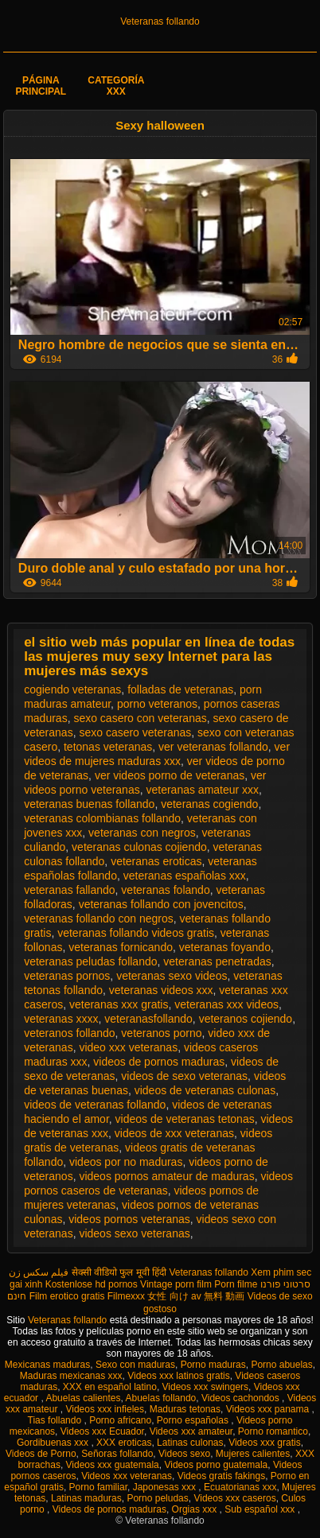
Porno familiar (98, 1487)
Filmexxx (126, 1296)
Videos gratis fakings (222, 1476)
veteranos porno (161, 1033)
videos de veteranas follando (95, 1104)
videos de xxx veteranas (174, 1133)
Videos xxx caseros (234, 1498)
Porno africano (120, 1420)
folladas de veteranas (180, 689)
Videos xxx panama (269, 1409)
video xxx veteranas (128, 1047)
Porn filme (235, 1284)
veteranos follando (69, 1033)
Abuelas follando (161, 1398)
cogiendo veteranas (72, 689)
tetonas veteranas (108, 746)
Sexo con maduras (135, 1364)
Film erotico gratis (67, 1296)
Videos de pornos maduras (109, 1509)
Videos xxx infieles (104, 1409)
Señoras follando (117, 1453)
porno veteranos (157, 703)
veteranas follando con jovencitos (161, 904)
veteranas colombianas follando (102, 818)
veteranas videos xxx (161, 990)
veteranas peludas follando (90, 961)
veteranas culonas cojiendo (139, 847)
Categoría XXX (116, 86)
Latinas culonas (190, 1442)
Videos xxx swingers (205, 1386)
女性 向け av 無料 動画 (195, 1296)
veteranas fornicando (120, 947)
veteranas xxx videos (226, 1004)
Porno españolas (194, 1420)
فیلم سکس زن (39, 1272)
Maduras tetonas (185, 1409)
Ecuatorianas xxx (240, 1487)
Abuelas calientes (82, 1398)
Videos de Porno (41, 1453)
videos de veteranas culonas (205, 1090)
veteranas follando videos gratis (135, 932)
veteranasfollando (148, 1018)
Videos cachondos (241, 1398)
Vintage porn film (176, 1284)
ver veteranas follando (213, 746)
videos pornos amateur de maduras (166, 1176)
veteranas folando (165, 890)
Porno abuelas (281, 1364)
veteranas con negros (142, 832)
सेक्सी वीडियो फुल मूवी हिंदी (119, 1272)
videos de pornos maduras (158, 1061)
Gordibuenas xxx (54, 1442)
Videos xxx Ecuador (102, 1431)
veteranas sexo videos (171, 975)
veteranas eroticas (156, 861)
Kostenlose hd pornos (91, 1284)
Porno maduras (213, 1364)
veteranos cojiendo (246, 1018)
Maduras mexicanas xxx (71, 1375)
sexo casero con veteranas (139, 718)
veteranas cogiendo (209, 804)
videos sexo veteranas (134, 1233)
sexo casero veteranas (135, 732)
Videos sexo (184, 1453)
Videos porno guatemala (215, 1464)
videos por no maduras (125, 1161)
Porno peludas (157, 1498)
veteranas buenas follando (89, 804)
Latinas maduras (86, 1498)
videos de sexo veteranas (184, 1076)
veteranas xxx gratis (119, 1004)
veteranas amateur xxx (202, 789)
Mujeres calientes (253, 1453)
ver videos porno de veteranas (169, 775)
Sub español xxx (260, 1509)
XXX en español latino (110, 1386)
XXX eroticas (123, 1442)
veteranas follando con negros (99, 918)
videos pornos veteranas (129, 1219)
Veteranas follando (159, 21)
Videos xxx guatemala (112, 1464)
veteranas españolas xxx (184, 875)
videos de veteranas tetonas (185, 1119)
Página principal (40, 86)
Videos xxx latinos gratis (178, 1375)
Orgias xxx (196, 1509)
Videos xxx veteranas (126, 1476)
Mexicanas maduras (47, 1364)
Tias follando (56, 1420)
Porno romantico (273, 1431)
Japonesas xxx (166, 1487)
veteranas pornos (67, 975)
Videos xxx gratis (264, 1442)
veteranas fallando (69, 890)
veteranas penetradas (217, 961)
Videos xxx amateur (191, 1431)
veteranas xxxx (61, 1018)
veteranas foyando (225, 947)
